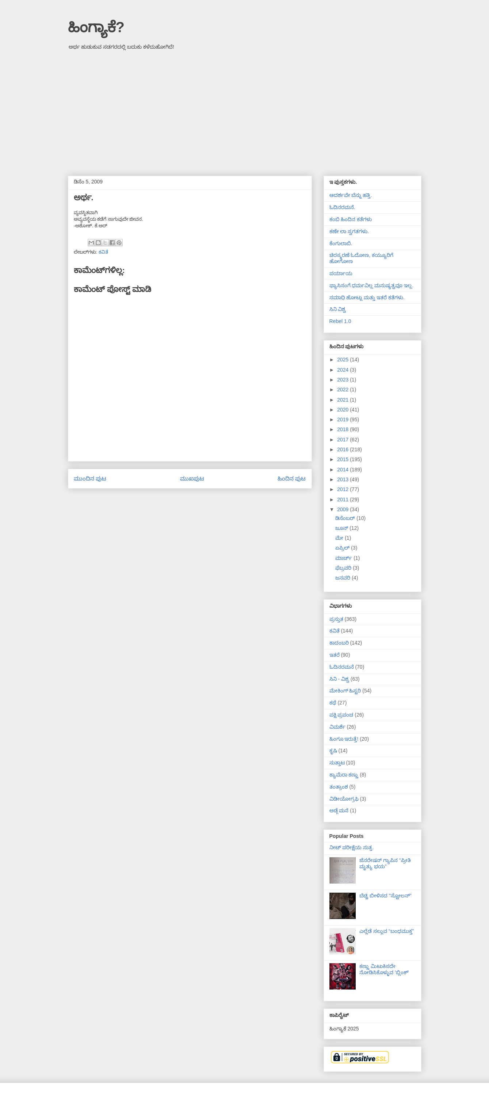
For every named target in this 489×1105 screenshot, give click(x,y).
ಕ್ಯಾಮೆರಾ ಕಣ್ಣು (344, 775)
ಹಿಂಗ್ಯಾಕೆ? (96, 27)
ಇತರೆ (334, 655)
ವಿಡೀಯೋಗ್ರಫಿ (344, 799)
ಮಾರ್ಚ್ (344, 558)
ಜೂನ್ (342, 528)
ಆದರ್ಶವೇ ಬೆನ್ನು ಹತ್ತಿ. (350, 195)
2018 (343, 429)
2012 (343, 489)
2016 (343, 449)
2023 (343, 380)
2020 (343, 410)
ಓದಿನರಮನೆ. (342, 207)
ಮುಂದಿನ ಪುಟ (90, 478)
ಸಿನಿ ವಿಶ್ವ (337, 309)
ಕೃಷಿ (333, 750)
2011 (343, 499)
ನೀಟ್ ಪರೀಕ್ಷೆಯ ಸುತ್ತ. (351, 847)
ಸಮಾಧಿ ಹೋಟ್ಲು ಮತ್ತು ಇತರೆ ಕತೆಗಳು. (367, 297)
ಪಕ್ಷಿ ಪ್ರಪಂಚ (341, 715)
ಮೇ (340, 538)
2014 (343, 469)
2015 (343, 459)
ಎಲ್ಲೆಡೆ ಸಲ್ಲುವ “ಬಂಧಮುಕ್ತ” (386, 931)
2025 (343, 359)
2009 (343, 509)
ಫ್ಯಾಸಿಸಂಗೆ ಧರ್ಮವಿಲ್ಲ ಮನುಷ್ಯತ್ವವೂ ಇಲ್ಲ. (371, 285)
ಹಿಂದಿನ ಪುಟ (292, 478)
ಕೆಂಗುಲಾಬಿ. (340, 243)
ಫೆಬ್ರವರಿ (344, 568)
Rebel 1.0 (340, 321)
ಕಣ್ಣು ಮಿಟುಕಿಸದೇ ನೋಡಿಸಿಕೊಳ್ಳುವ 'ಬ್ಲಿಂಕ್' (384, 969)
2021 (343, 400)
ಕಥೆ (332, 703)
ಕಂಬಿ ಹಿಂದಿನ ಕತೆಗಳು (350, 219)
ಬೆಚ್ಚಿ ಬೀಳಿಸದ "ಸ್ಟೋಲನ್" (385, 896)
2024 (343, 370)
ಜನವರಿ (343, 578)
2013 (343, 479)
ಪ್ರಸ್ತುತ (336, 619)
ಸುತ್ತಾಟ (337, 763)
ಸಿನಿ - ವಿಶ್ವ (339, 679)
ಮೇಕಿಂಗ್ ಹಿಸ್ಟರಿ (345, 691)
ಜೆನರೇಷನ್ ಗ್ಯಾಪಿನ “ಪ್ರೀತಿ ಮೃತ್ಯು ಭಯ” (384, 863)
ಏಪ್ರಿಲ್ (343, 548)
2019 (343, 419)
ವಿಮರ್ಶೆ (337, 727)
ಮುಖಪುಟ (192, 478)
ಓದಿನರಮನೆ (341, 667)
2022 (343, 389)
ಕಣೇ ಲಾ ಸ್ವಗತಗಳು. (349, 231)
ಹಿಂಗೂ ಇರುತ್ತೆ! (344, 739)
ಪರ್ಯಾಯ (340, 273)
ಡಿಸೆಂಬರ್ (345, 518)
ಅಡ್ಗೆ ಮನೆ (339, 810)
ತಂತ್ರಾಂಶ (338, 787)
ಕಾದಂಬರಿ (339, 643)
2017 (343, 440)
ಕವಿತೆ (103, 252)
